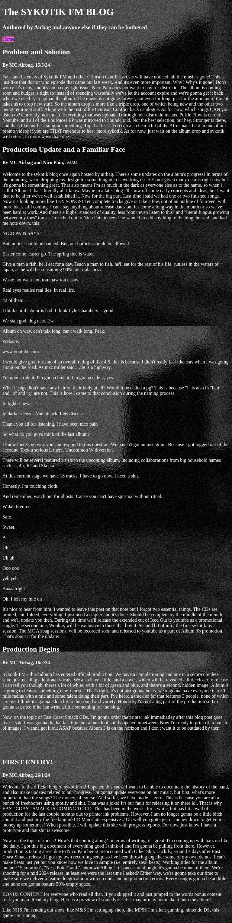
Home (8, 39)
